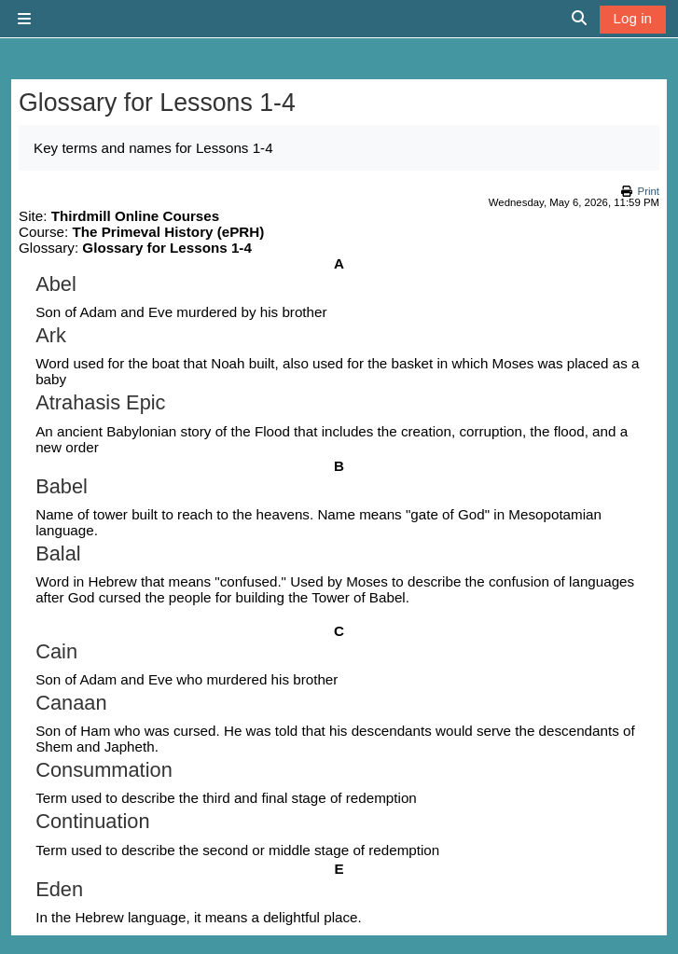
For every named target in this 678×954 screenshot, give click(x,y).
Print (648, 191)
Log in (633, 18)
